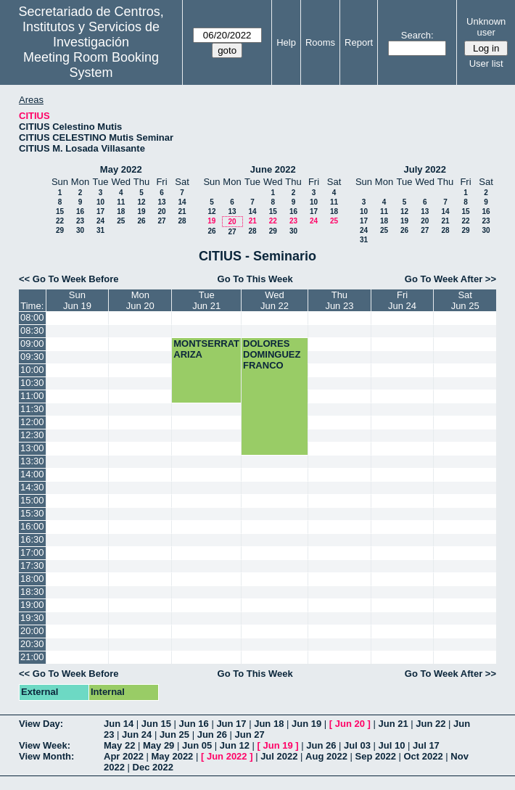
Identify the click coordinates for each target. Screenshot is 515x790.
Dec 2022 (153, 767)
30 (80, 230)
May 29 (158, 745)
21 (182, 211)
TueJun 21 (206, 300)
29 (60, 230)
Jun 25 (174, 734)
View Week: (44, 745)
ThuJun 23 (339, 300)
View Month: (46, 756)
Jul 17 (426, 745)
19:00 (32, 604)
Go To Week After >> (450, 278)
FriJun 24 (402, 300)
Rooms (320, 42)
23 (80, 221)
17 (100, 211)
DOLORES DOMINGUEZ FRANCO (271, 354)
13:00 (32, 448)
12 (141, 202)
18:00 (32, 578)
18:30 (32, 591)
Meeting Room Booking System (91, 65)
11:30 (32, 408)
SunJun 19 (77, 300)
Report (359, 42)
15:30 (32, 513)
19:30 (32, 617)
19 (141, 211)
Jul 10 (392, 745)
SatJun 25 (465, 300)
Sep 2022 (375, 756)
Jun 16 (194, 723)
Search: (417, 35)
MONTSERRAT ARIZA (206, 349)
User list (486, 63)
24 (100, 221)
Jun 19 (306, 723)
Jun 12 (235, 745)
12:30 (32, 434)
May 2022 (121, 169)
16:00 (32, 526)
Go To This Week (255, 278)
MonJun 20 (140, 300)
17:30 (32, 565)
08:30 (32, 330)
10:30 (32, 382)
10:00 (32, 369)
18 (121, 211)
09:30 (32, 356)
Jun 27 (249, 734)
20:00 (32, 630)
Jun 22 (430, 723)
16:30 (32, 539)
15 (60, 211)
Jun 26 (212, 734)
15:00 (32, 500)
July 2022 (424, 169)
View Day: (41, 723)
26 (141, 221)
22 (60, 221)
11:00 (32, 395)
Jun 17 (231, 723)
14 (182, 202)
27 (161, 221)
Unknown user (486, 27)
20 (161, 211)
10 (100, 202)
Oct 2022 (422, 756)
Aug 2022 (326, 756)
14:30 (32, 487)
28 (182, 221)
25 (121, 221)
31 (100, 230)
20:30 (32, 643)
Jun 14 (118, 723)
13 (161, 202)
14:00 (32, 474)
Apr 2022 (124, 756)
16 (80, 211)
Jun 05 (197, 745)
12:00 (32, 421)
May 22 (119, 745)
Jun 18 (269, 723)
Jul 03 (357, 745)
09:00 (32, 343)
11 (121, 202)
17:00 (32, 552)
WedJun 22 (274, 300)
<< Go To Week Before (69, 278)
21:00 (32, 656)
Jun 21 (393, 723)
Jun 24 (137, 734)
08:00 (32, 317)
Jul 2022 (278, 756)
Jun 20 (350, 723)
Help (286, 42)
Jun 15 (156, 723)
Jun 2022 (227, 756)
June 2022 (273, 169)
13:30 (32, 461)
